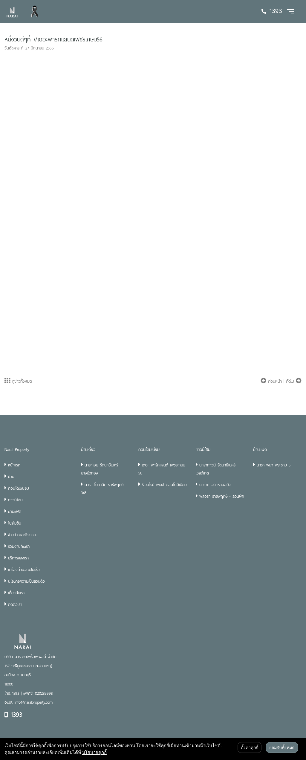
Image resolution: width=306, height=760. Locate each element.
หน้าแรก (14, 465)
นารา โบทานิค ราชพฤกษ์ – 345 (104, 488)
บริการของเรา (18, 558)
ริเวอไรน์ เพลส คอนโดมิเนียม (164, 484)
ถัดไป (294, 381)
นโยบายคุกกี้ (94, 752)
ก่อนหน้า (272, 381)
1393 (13, 714)
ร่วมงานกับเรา (19, 546)
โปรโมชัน (14, 523)
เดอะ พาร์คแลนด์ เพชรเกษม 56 (161, 469)
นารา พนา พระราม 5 (273, 465)
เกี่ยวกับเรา (16, 593)
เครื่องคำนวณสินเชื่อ (24, 569)
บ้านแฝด (14, 511)
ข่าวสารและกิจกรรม (23, 534)
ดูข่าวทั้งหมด (18, 381)
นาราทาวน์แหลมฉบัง (215, 484)
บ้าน (11, 476)
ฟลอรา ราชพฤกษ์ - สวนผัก (221, 496)
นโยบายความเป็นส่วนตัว (26, 581)
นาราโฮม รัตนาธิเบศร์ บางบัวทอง (99, 469)
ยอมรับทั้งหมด (282, 747)
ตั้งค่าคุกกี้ (249, 747)
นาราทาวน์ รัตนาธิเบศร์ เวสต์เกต (215, 469)
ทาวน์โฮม (15, 500)
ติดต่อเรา (15, 604)
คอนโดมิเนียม (18, 488)
